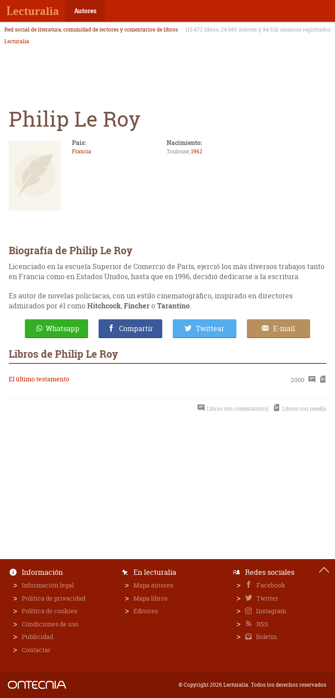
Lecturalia (16, 41)
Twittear (210, 328)
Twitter (266, 598)
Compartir (136, 328)
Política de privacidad (53, 598)
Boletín (266, 636)
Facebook (270, 585)
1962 (196, 151)
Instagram (270, 611)
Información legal (48, 585)
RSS (261, 624)
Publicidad (37, 636)
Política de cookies (49, 611)
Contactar (36, 650)
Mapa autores (153, 585)
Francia (81, 151)
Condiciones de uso (50, 624)
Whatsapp (62, 328)
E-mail (284, 328)
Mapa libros (150, 598)
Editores (145, 611)
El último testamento (39, 379)
